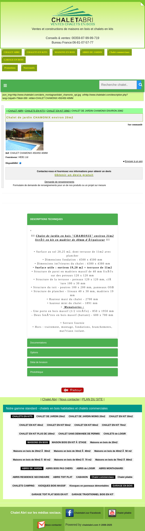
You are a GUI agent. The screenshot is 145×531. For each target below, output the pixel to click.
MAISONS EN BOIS (65, 52)
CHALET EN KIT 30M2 (58, 111)
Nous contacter (69, 399)
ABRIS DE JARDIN (92, 52)
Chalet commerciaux (120, 52)
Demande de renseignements (59, 182)
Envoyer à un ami (134, 161)
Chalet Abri (49, 399)
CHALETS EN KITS (37, 52)
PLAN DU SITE (92, 399)
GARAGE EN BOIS (13, 59)
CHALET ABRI (11, 52)
